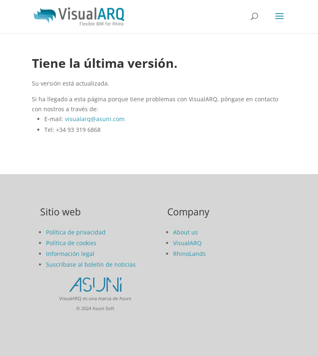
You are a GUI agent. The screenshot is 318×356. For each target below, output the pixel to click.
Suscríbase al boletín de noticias (91, 264)
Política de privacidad (76, 232)
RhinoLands (189, 254)
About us (185, 232)
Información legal (70, 254)
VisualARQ (187, 243)
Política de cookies (71, 243)
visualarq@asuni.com (95, 119)
